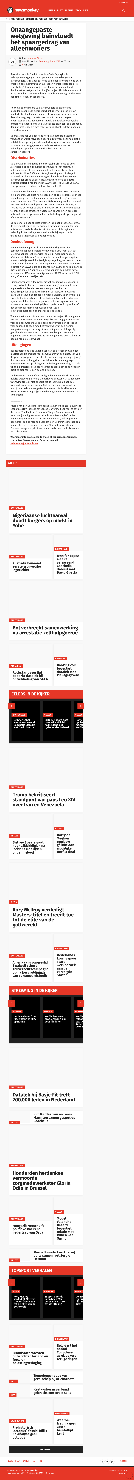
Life (85, 10)
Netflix (17, 1011)
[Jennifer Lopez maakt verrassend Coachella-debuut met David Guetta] (68, 543)
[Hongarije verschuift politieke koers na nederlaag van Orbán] (30, 1209)
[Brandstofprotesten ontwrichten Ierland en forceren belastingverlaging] (30, 1336)
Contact (123, 1473)
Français (124, 2)
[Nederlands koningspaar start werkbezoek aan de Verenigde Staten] (68, 942)
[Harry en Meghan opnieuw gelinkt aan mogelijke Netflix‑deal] (68, 822)
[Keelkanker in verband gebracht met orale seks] (19, 1391)
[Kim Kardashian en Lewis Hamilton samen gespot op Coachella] (19, 1117)
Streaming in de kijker (36, 19)
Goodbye (50, 1473)
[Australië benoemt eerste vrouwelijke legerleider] (30, 546)
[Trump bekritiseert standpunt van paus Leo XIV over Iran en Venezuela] (46, 768)
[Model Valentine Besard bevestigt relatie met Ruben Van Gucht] (68, 1205)
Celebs (14, 836)
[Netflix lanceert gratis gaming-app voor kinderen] (57, 1005)
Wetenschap (17, 1421)
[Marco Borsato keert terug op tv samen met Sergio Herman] (19, 1255)
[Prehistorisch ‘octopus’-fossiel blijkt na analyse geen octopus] (30, 1411)
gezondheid (61, 1413)
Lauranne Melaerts (36, 58)
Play (60, 10)
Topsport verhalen (58, 19)
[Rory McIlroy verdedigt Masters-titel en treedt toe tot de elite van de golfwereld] (46, 883)
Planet (69, 10)
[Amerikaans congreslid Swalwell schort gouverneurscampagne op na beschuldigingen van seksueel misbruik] (30, 946)
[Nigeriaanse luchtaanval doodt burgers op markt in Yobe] (46, 489)
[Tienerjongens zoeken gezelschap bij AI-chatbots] (19, 1377)
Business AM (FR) (35, 1473)
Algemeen (16, 666)
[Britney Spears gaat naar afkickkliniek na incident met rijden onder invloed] (30, 826)
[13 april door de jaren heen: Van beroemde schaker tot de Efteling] (57, 1285)
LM (12, 61)
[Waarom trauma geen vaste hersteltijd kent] (68, 1407)
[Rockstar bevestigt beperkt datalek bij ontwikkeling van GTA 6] (30, 656)
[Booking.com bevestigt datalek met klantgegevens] (68, 652)
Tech (78, 10)
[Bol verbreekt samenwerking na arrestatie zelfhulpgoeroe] (46, 601)
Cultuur (48, 1291)
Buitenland (17, 508)
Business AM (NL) (15, 1473)
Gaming (48, 1011)
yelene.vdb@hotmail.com (24, 443)
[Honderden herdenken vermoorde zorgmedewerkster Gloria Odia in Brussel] (46, 1146)
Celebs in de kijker (15, 19)
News (51, 10)
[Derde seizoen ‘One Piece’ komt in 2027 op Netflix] (26, 1005)
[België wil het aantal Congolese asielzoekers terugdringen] (68, 1332)
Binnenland (17, 1165)
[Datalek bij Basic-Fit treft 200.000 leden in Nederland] (46, 1068)
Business (60, 658)
